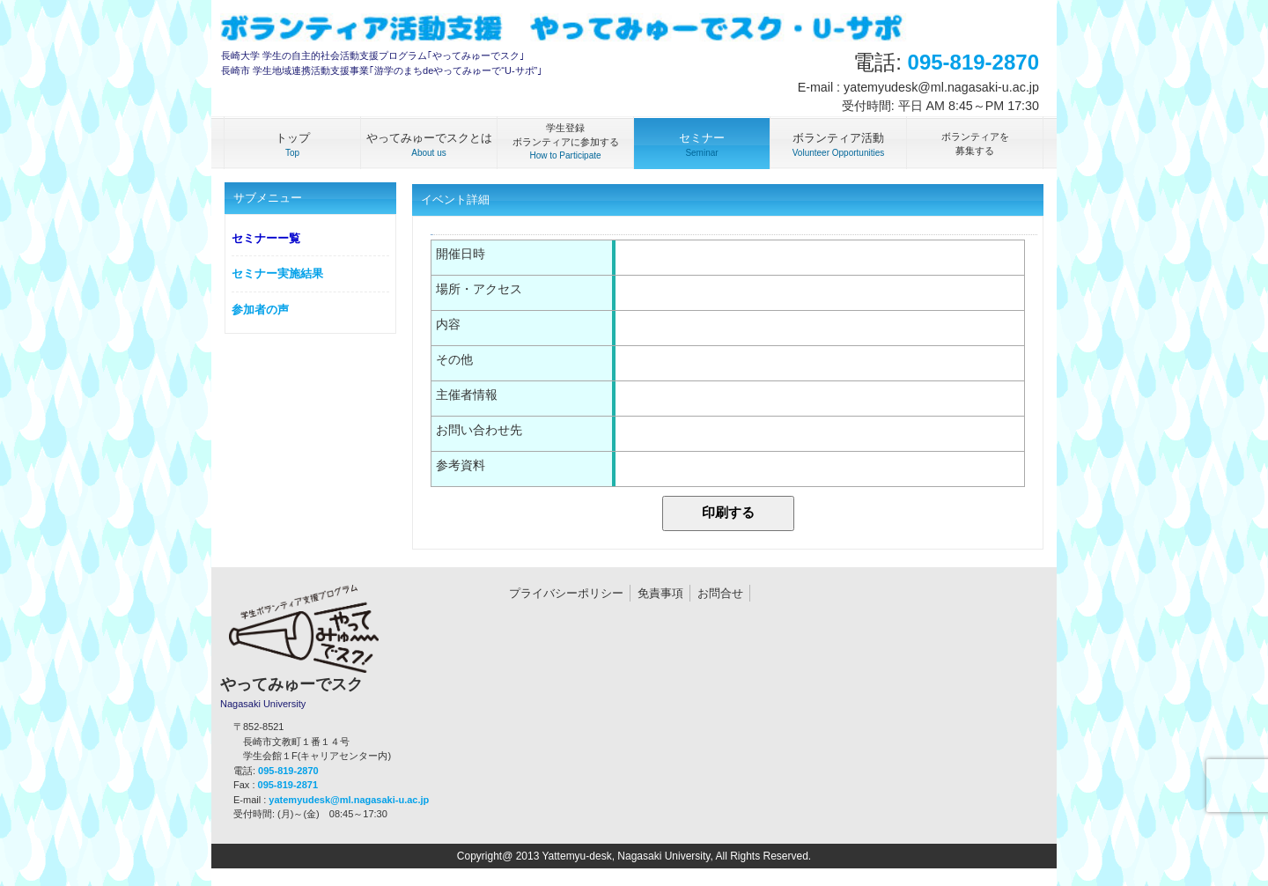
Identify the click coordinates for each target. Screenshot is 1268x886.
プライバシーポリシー (566, 593)
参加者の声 (260, 309)
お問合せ (720, 593)
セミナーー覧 (266, 238)
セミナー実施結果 (277, 273)
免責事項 (660, 593)
